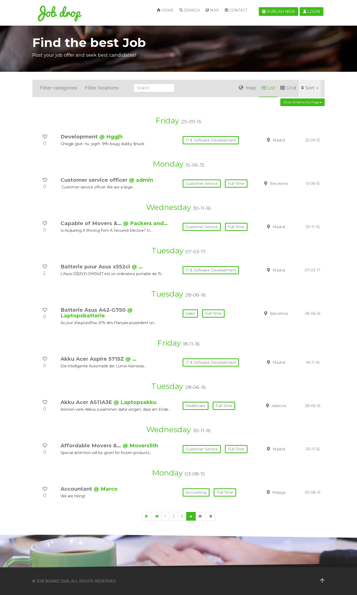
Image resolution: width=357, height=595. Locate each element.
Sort (309, 88)
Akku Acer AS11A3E (87, 402)
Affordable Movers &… (92, 445)
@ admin (141, 180)
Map (212, 10)
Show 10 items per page (302, 102)
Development (80, 137)
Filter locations (102, 88)
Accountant (77, 489)
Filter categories (58, 88)
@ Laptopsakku (135, 402)
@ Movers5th (140, 445)
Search (189, 10)
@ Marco (106, 489)
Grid (288, 88)
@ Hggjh (111, 137)
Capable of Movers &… (92, 223)
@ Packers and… (145, 223)
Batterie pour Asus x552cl (96, 267)
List (268, 88)
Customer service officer (95, 180)
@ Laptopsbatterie (97, 313)
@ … (137, 267)
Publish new (278, 11)
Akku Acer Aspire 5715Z (93, 359)
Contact (236, 10)
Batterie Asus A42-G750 (94, 310)
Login (311, 11)
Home (165, 10)
